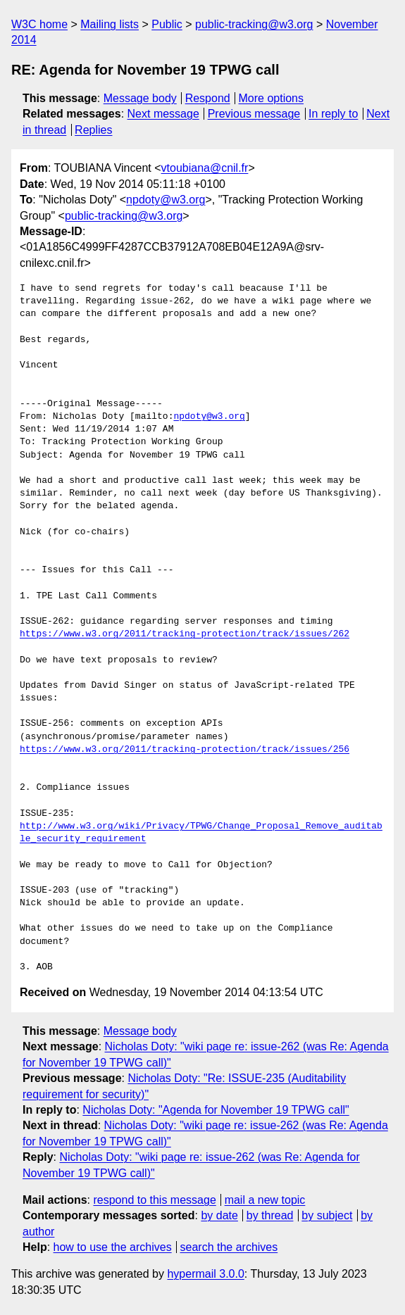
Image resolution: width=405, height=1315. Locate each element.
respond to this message (154, 1200)
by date (219, 1215)
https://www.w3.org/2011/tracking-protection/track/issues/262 (184, 634)
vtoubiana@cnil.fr (205, 168)
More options (271, 98)
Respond (207, 98)
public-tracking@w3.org (254, 24)
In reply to (333, 114)
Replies (93, 130)
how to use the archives (113, 1247)
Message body (140, 98)
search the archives (229, 1247)
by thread (270, 1215)
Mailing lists (109, 24)
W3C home (39, 24)
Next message (163, 114)
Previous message (254, 114)
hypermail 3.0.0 (205, 1274)
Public (166, 24)
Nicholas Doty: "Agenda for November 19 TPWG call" (215, 1110)
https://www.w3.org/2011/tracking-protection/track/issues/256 (184, 749)
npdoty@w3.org (165, 200)
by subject (326, 1215)
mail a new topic (265, 1200)
